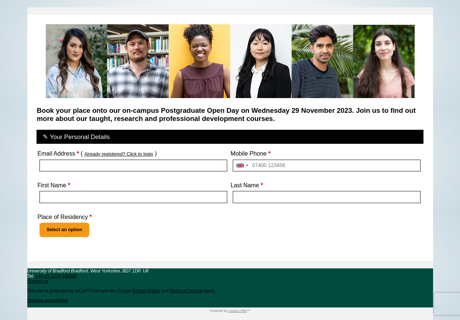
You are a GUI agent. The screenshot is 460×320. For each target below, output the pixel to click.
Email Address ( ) (97, 153)
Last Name (247, 185)
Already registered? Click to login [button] (118, 154)
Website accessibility (47, 300)
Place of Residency (64, 217)
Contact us (37, 281)
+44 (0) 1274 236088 (56, 276)
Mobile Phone (250, 153)
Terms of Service (186, 290)
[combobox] (242, 165)
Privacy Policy (146, 290)
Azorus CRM (237, 311)
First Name (53, 185)
